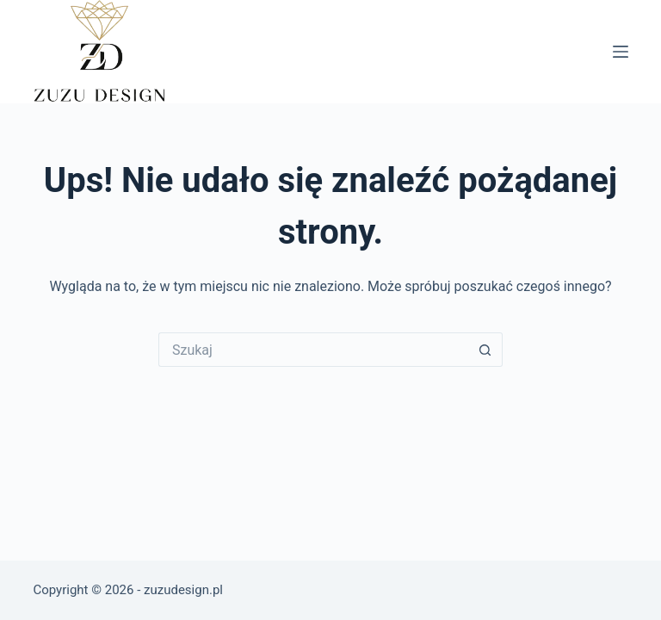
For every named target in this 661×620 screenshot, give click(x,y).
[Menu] (620, 51)
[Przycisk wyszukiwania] (485, 349)
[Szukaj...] (313, 349)
